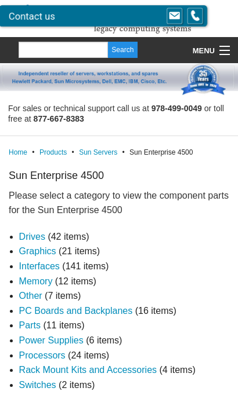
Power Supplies (51, 340)
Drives (32, 237)
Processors (42, 355)
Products (53, 152)
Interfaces (39, 266)
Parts (30, 325)
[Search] (63, 50)
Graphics (37, 251)
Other (30, 296)
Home (18, 152)
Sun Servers (98, 152)
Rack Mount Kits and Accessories (88, 370)
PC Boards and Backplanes (76, 311)
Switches (37, 385)
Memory (36, 281)
